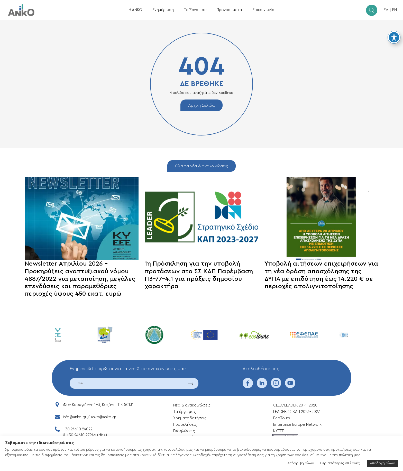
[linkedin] (262, 386)
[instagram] (276, 386)
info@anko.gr (74, 417)
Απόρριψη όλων (300, 463)
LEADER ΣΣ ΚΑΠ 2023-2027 (296, 412)
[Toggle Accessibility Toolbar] (394, 37)
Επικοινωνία (263, 10)
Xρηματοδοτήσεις (189, 418)
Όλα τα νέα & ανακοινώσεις (201, 166)
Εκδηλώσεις (184, 431)
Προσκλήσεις (185, 425)
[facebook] (248, 386)
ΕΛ (386, 10)
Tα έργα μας (184, 412)
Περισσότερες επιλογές (340, 463)
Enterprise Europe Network (297, 425)
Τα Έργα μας (195, 10)
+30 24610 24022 (78, 429)
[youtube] (290, 386)
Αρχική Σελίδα (201, 105)
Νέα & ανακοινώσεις (191, 405)
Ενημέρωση (163, 10)
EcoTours (281, 418)
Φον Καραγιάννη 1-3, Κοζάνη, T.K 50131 (98, 405)
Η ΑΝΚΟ (135, 10)
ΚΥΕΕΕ (278, 431)
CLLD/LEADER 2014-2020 (295, 405)
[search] (371, 10)
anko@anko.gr (103, 417)
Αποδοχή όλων (382, 463)
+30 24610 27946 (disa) (87, 435)
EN (394, 10)
